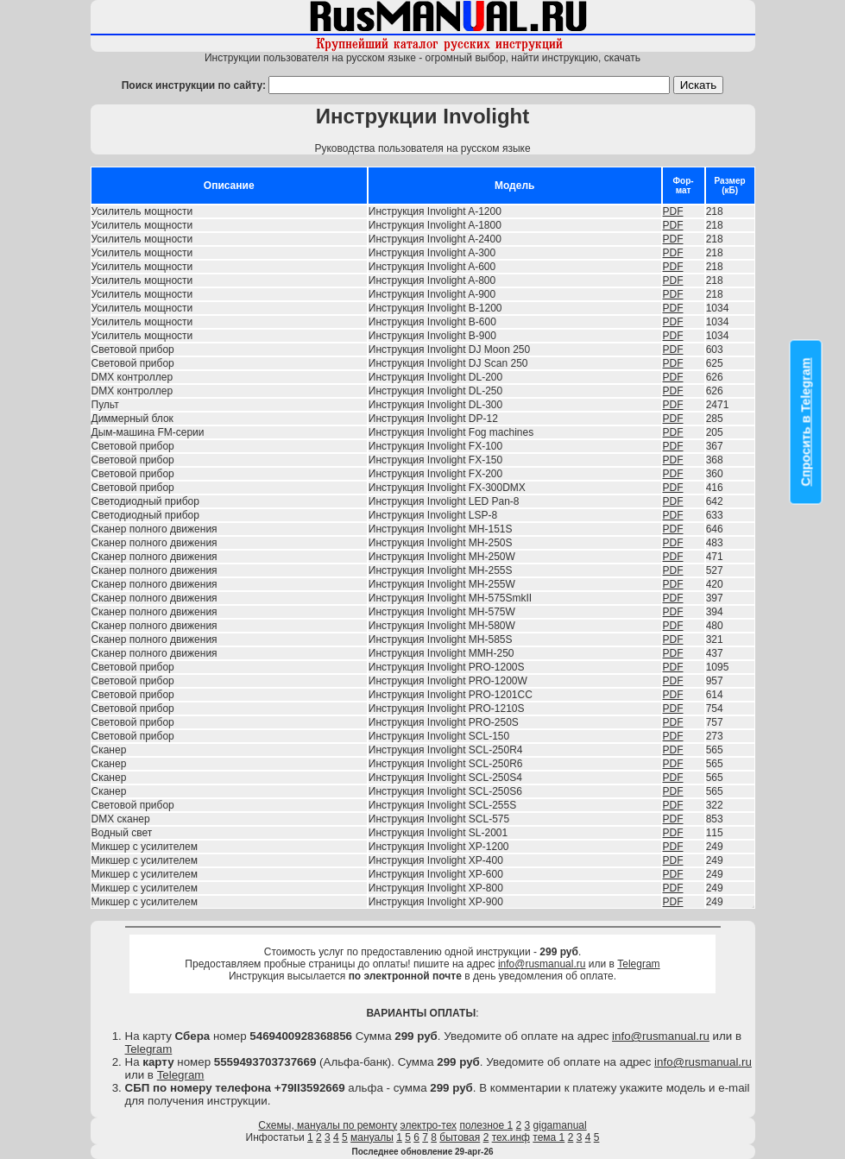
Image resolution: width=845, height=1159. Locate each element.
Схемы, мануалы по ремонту (327, 1125)
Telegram (638, 964)
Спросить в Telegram (806, 422)
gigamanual (560, 1125)
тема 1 (548, 1137)
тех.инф (511, 1137)
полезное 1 (486, 1125)
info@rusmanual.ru (542, 964)
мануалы (372, 1137)
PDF (673, 211)
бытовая (459, 1137)
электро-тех (428, 1125)
